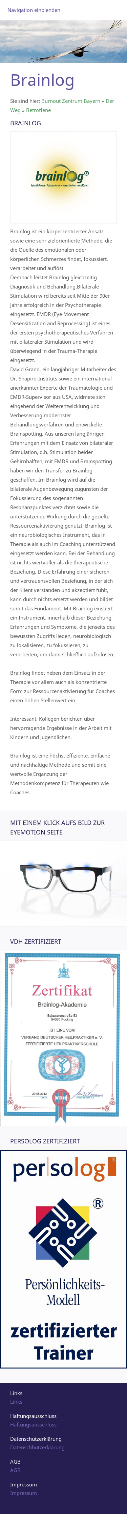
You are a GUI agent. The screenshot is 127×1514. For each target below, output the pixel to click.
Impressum (23, 1492)
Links (16, 1401)
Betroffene (38, 110)
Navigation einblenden (33, 9)
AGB (15, 1470)
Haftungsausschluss (33, 1424)
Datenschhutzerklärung (37, 1447)
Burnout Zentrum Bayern (70, 100)
